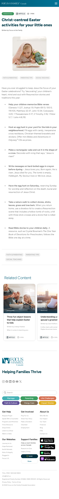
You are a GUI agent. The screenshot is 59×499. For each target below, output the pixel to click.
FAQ (41, 431)
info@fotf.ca (6, 476)
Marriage (11, 398)
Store (29, 461)
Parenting (29, 398)
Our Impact (43, 419)
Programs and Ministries (10, 422)
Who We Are (44, 416)
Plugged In (5, 455)
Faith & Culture (10, 403)
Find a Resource (7, 425)
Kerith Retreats (7, 449)
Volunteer (24, 425)
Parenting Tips (26, 78)
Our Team (43, 422)
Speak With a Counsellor (10, 419)
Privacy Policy (6, 482)
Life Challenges (47, 398)
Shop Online (6, 428)
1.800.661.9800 (15, 473)
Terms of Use (16, 482)
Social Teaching (42, 78)
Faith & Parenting (10, 78)
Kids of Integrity (7, 452)
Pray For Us (25, 416)
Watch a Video (7, 434)
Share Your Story (26, 419)
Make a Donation (26, 422)
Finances (43, 425)
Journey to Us (6, 443)
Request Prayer (7, 416)
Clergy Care (29, 403)
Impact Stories (47, 403)
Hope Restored (7, 446)
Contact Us (43, 434)
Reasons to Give (26, 448)
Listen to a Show (7, 431)
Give (29, 456)
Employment (25, 428)
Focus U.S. (5, 458)
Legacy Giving (25, 451)
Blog (41, 428)
